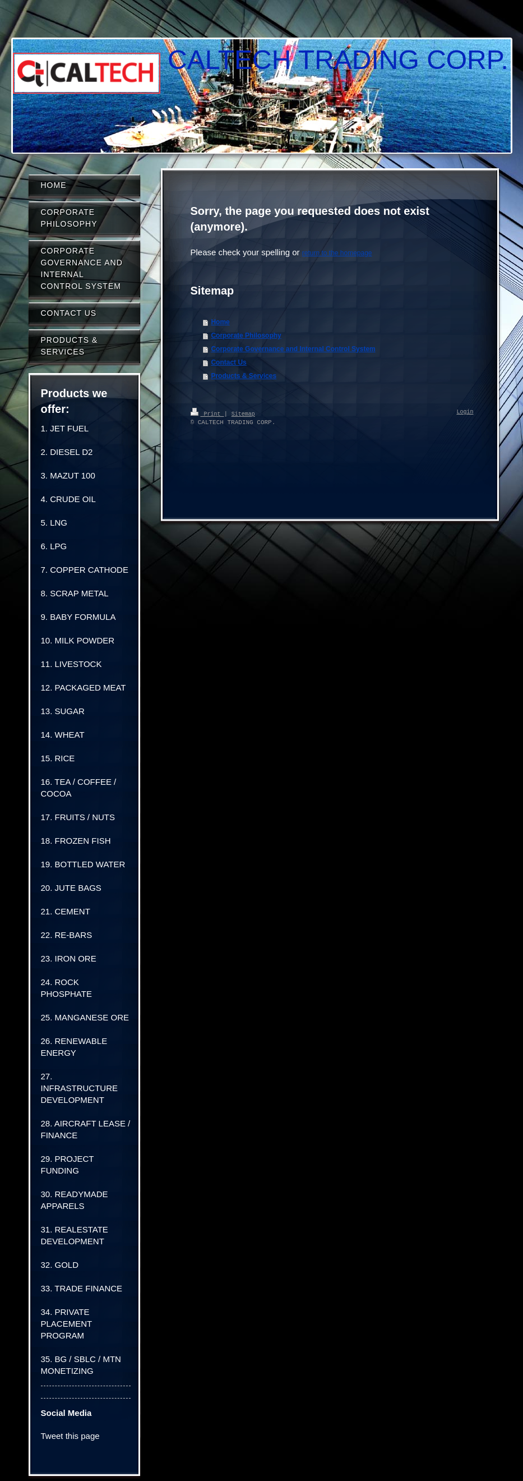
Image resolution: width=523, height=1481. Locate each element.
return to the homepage (337, 253)
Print (207, 413)
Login (465, 412)
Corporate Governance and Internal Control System (293, 349)
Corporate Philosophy (246, 335)
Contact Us (228, 362)
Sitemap (243, 413)
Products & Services (243, 376)
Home (220, 322)
